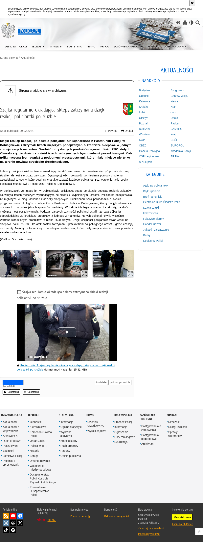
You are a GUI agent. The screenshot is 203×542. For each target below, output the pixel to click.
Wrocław (144, 134)
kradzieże (101, 382)
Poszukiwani (10, 445)
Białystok (144, 90)
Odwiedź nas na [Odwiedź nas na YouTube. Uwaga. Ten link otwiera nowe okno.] (13, 516)
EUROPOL (177, 145)
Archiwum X (10, 435)
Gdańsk (143, 95)
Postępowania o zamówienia (151, 428)
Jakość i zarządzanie (156, 229)
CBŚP (174, 140)
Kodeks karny (68, 440)
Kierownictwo (38, 426)
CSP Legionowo (149, 156)
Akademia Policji (180, 151)
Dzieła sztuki (151, 207)
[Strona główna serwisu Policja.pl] (178, 22)
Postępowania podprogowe (150, 436)
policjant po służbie (120, 382)
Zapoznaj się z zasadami (151, 528)
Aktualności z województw (11, 428)
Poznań (143, 123)
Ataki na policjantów (155, 185)
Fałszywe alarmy (153, 218)
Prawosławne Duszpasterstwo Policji (40, 491)
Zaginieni (8, 450)
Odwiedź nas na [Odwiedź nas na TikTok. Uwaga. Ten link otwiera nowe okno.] (6, 530)
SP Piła (175, 156)
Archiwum (147, 443)
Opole (174, 117)
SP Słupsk (145, 162)
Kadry (146, 235)
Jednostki (35, 422)
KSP (173, 106)
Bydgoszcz (177, 90)
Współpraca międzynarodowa (40, 467)
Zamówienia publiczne (147, 417)
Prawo (90, 415)
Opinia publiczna (70, 455)
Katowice (144, 101)
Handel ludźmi (152, 224)
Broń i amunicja (152, 196)
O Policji (33, 415)
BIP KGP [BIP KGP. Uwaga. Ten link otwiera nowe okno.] (52, 520)
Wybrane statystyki (66, 433)
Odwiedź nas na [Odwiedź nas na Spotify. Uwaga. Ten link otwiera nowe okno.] (13, 530)
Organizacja (37, 440)
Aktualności (28, 57)
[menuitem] (16, 45)
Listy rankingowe (124, 437)
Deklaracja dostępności (116, 516)
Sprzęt (34, 455)
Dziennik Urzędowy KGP (96, 423)
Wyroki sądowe (96, 430)
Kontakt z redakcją (80, 516)
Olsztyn (143, 117)
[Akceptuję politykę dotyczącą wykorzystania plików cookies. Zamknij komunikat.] (192, 3)
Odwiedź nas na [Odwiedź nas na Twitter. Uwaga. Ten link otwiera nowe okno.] (20, 523)
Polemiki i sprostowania (11, 462)
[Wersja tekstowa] (191, 22)
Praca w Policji (122, 415)
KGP (142, 140)
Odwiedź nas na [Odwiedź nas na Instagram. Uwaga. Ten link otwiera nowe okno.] (6, 523)
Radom (174, 123)
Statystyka (66, 415)
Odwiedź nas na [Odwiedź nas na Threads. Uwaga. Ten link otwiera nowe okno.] (13, 523)
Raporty (65, 450)
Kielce (174, 101)
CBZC (143, 145)
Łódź (173, 112)
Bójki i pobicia (151, 191)
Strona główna (9, 57)
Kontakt (172, 415)
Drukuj (127, 131)
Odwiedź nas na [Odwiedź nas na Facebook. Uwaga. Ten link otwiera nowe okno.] (20, 516)
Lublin (142, 112)
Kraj (172, 134)
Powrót (110, 131)
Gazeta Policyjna (149, 151)
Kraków (143, 106)
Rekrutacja (121, 442)
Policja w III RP (39, 445)
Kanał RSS (6, 516)
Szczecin (176, 128)
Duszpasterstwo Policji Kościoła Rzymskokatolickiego (43, 478)
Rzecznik (174, 422)
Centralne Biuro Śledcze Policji (162, 202)
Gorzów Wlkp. (179, 95)
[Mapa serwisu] (185, 22)
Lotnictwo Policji (13, 455)
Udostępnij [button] (11, 392)
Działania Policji (12, 415)
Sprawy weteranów (175, 433)
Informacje (66, 422)
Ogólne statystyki (71, 426)
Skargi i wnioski (177, 426)
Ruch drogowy (12, 440)
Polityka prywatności (149, 534)
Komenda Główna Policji (41, 433)
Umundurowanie (40, 460)
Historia (34, 450)
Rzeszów (144, 128)
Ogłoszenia (121, 432)
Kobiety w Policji (153, 240)
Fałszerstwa (150, 213)
